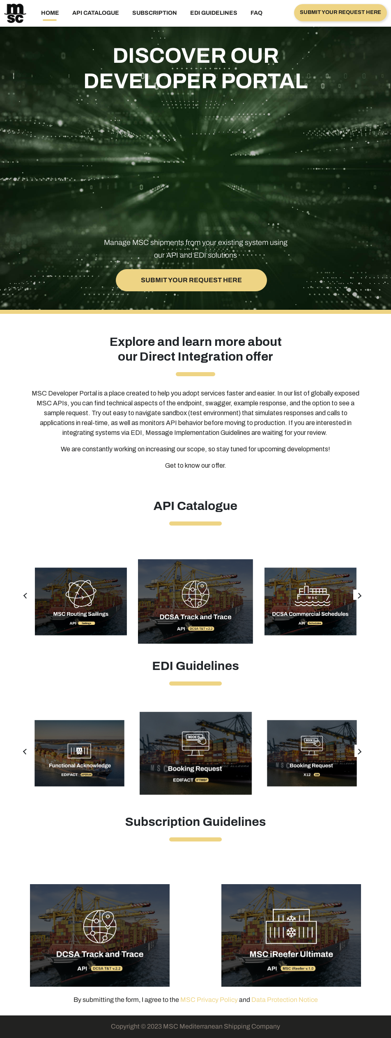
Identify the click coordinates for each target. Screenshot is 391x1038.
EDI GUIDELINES (213, 13)
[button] (340, 12)
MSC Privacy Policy (209, 999)
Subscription (154, 13)
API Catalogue (95, 13)
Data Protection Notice (284, 999)
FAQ (256, 13)
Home (50, 13)
